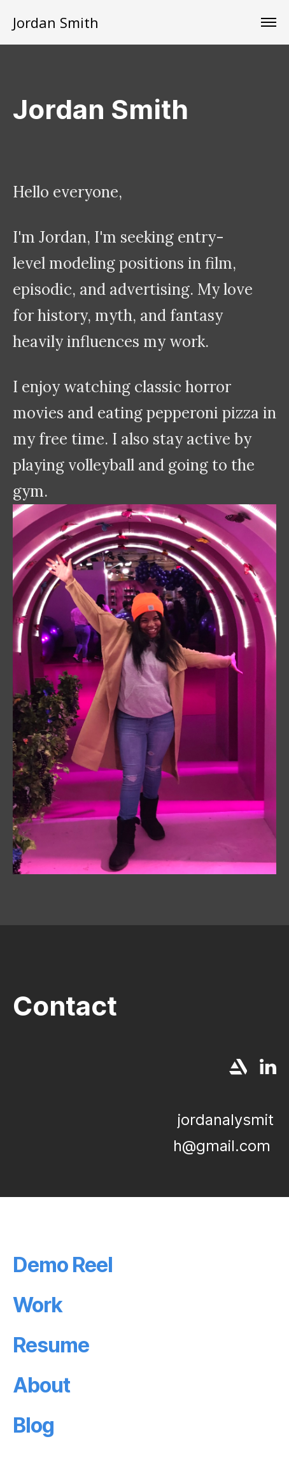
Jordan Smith (56, 22)
